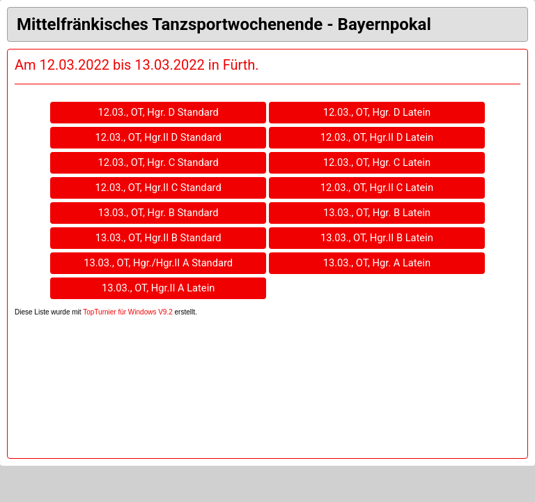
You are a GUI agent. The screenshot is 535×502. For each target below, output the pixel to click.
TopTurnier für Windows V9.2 (128, 312)
